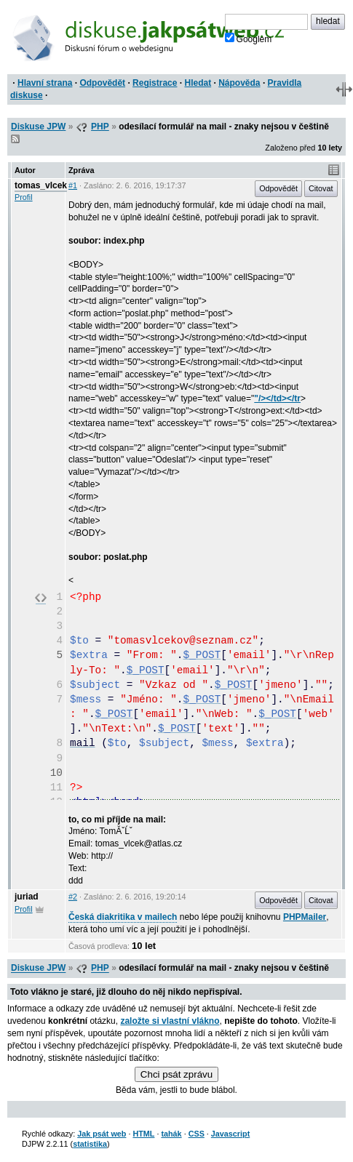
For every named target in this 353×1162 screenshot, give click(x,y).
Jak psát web (101, 1133)
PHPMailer (304, 917)
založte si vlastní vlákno (169, 1021)
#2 (72, 896)
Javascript (230, 1133)
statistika (90, 1143)
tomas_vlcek (41, 185)
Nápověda (239, 83)
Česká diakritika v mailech (122, 917)
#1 (72, 185)
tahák (171, 1133)
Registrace (154, 83)
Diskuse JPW (38, 126)
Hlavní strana (44, 83)
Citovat (321, 188)
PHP (100, 126)
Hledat (197, 83)
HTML (143, 1133)
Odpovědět (102, 83)
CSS (197, 1133)
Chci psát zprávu (176, 1074)
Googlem (248, 38)
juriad (27, 896)
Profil (24, 197)
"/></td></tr (277, 398)
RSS (15, 139)
